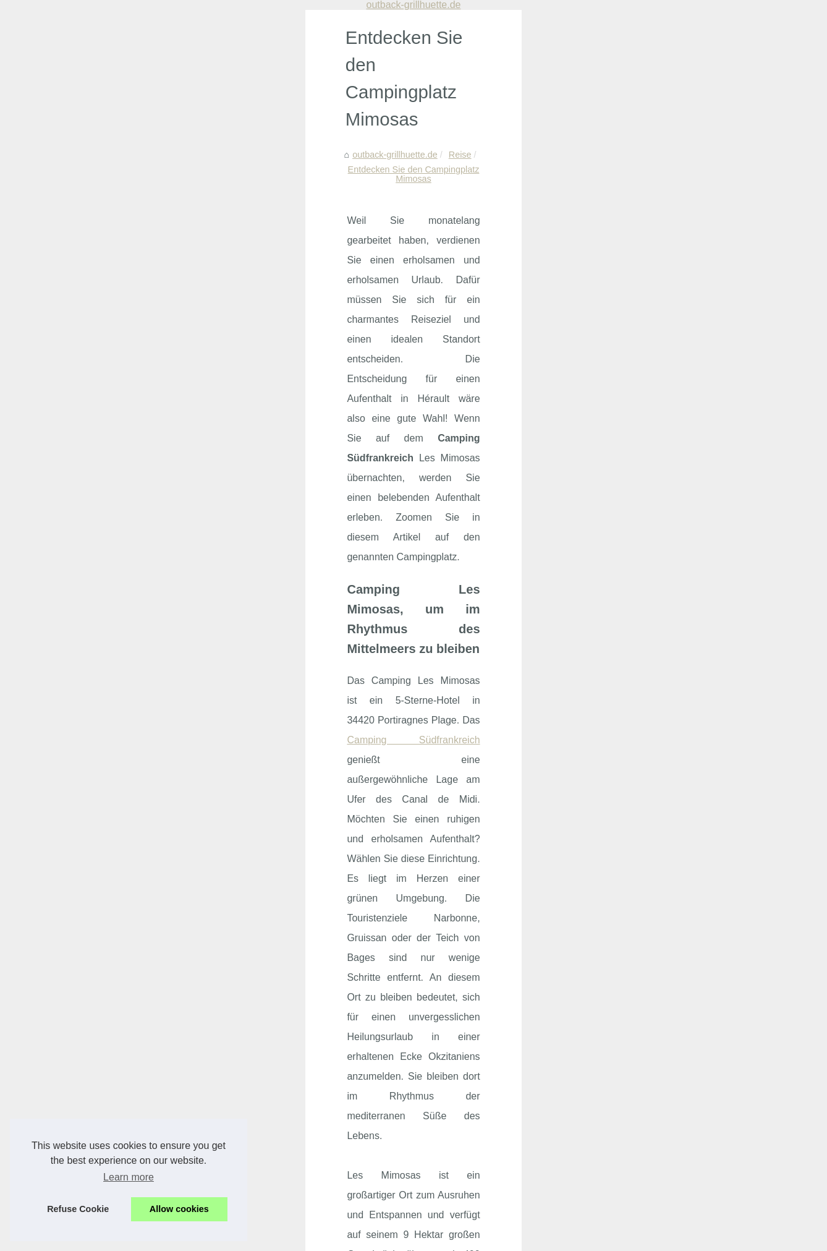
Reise (161, 96)
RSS (268, 1224)
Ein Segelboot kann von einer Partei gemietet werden (488, 927)
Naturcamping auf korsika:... (669, 171)
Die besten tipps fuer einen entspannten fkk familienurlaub (240, 1143)
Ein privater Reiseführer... (664, 587)
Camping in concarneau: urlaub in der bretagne (219, 994)
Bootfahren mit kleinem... (663, 669)
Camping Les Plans (91, 921)
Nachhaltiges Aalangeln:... (665, 310)
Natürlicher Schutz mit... (661, 393)
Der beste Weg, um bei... (663, 642)
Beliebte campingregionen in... (674, 116)
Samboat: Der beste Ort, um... (673, 614)
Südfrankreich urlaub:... (660, 253)
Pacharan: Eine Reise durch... (673, 420)
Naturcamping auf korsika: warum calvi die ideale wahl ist (239, 1058)
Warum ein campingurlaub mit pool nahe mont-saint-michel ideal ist (258, 1037)
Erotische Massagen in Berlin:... (676, 338)
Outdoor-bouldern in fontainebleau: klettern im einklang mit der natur (260, 1185)
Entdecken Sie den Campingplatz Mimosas (269, 96)
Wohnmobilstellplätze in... (664, 365)
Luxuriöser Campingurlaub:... (671, 448)
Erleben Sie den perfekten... (669, 475)
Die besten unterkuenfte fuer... (674, 198)
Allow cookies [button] (179, 1209)
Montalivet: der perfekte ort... (670, 226)
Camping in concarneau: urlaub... (679, 88)
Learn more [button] (128, 1177)
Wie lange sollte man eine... (669, 697)
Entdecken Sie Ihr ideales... (668, 559)
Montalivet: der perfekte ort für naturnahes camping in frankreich (252, 1100)
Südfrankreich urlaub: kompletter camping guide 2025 (231, 1121)
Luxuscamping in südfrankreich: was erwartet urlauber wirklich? (251, 1164)
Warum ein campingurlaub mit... (677, 143)
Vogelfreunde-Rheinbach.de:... (674, 532)
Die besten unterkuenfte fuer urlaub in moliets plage (228, 1079)
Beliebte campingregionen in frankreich (203, 1015)
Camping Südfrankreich (480, 262)
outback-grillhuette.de (97, 96)
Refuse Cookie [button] (78, 1209)
